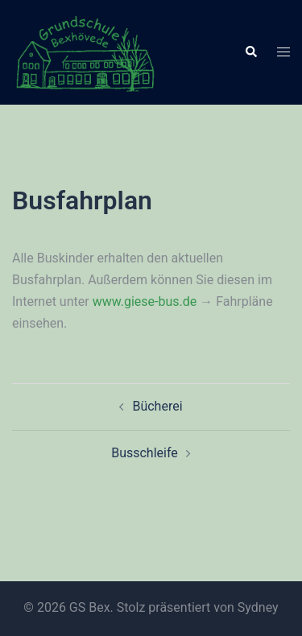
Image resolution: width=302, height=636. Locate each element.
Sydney (258, 607)
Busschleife (144, 452)
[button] (250, 52)
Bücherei (157, 406)
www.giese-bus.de (145, 301)
